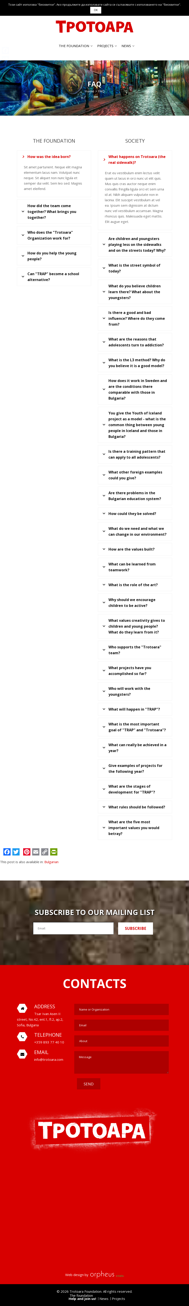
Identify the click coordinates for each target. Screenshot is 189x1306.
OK (96, 10)
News (126, 45)
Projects (105, 45)
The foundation (74, 45)
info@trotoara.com (48, 1059)
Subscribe (135, 928)
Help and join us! (82, 1298)
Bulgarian (51, 862)
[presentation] (134, 1087)
